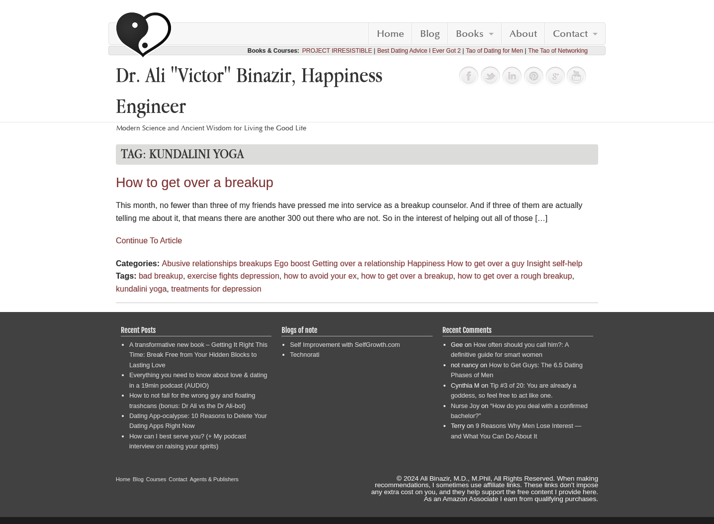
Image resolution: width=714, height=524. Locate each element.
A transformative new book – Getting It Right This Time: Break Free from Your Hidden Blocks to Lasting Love (198, 355)
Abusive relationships (199, 263)
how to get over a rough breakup (514, 276)
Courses (156, 479)
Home (390, 34)
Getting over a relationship (358, 263)
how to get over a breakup (407, 276)
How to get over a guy (486, 263)
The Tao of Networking (558, 50)
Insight (538, 263)
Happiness (426, 263)
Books (470, 34)
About (523, 34)
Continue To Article (149, 240)
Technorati (304, 354)
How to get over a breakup (194, 182)
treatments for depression (216, 289)
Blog (430, 34)
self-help (567, 263)
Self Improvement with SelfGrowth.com (345, 344)
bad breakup (161, 276)
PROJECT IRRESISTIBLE (337, 50)
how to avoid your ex (320, 276)
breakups (255, 263)
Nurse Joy (465, 406)
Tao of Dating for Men (494, 50)
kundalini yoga (141, 289)
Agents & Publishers (214, 479)
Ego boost (292, 263)
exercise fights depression (233, 276)
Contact (570, 34)
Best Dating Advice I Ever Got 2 (419, 50)
